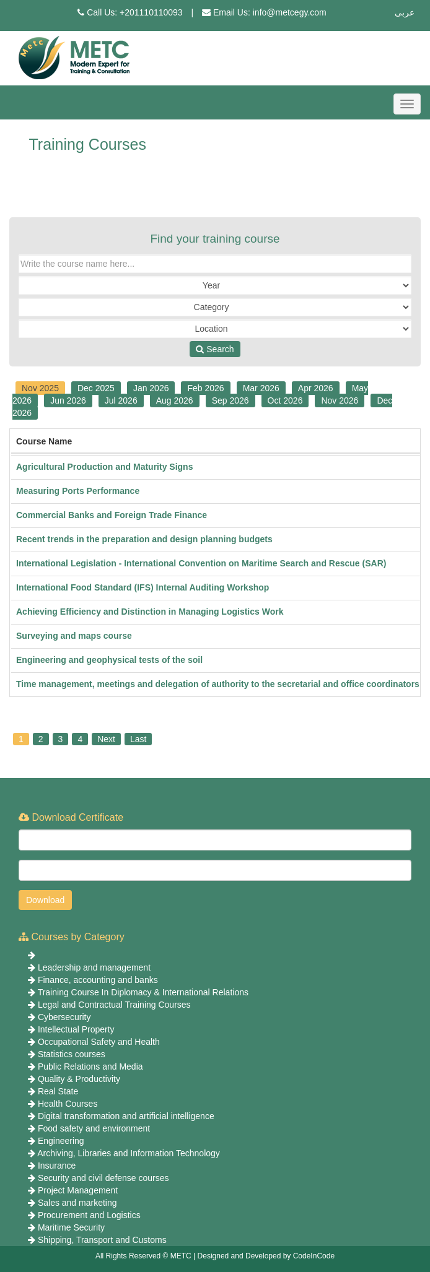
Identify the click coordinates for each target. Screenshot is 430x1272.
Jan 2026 (151, 388)
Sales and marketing (77, 1203)
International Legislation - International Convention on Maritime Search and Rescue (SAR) (201, 563)
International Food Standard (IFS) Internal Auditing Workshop (142, 587)
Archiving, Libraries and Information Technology (128, 1153)
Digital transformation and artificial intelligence (126, 1116)
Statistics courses (71, 1054)
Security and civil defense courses (103, 1178)
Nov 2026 (339, 400)
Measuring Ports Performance (77, 491)
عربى (405, 12)
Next (106, 739)
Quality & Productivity (79, 1079)
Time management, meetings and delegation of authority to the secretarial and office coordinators (217, 684)
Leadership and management (94, 967)
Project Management (78, 1190)
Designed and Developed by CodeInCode (266, 1256)
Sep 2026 (230, 400)
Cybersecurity (64, 1017)
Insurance (57, 1165)
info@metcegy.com (290, 12)
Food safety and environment (94, 1128)
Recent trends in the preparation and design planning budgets (144, 539)
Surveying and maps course (74, 636)
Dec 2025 (96, 388)
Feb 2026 (205, 388)
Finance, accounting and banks (98, 980)
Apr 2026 (315, 388)
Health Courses (68, 1104)
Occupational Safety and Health (99, 1042)
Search (215, 349)
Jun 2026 (68, 400)
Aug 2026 (174, 400)
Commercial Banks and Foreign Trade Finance (111, 515)
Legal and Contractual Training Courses (114, 1005)
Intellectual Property (76, 1029)
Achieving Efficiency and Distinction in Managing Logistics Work (149, 612)
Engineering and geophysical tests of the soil (109, 660)
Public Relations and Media (90, 1066)
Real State (58, 1091)
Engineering (61, 1141)
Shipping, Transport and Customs (102, 1240)
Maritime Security (71, 1227)
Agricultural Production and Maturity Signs (104, 467)
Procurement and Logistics (89, 1215)
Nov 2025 (40, 388)
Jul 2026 (121, 400)
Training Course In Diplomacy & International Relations (143, 992)
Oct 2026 (285, 400)
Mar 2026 (261, 388)
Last (138, 739)
